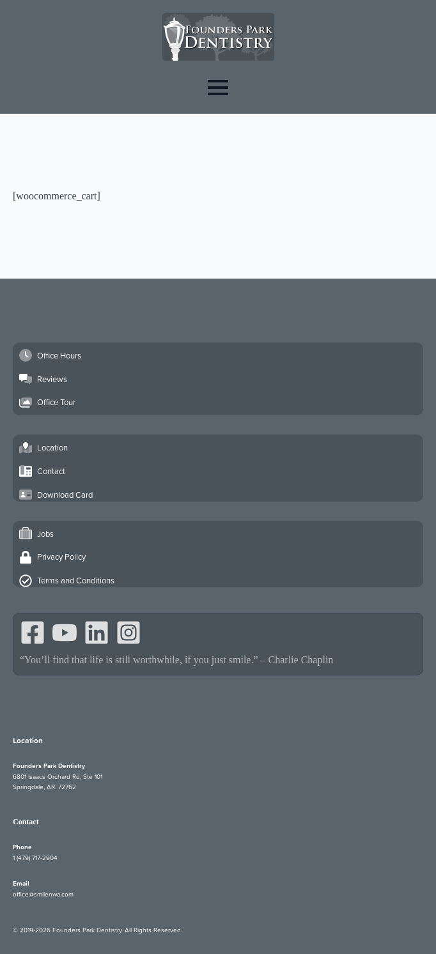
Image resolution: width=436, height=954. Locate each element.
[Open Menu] (218, 87)
